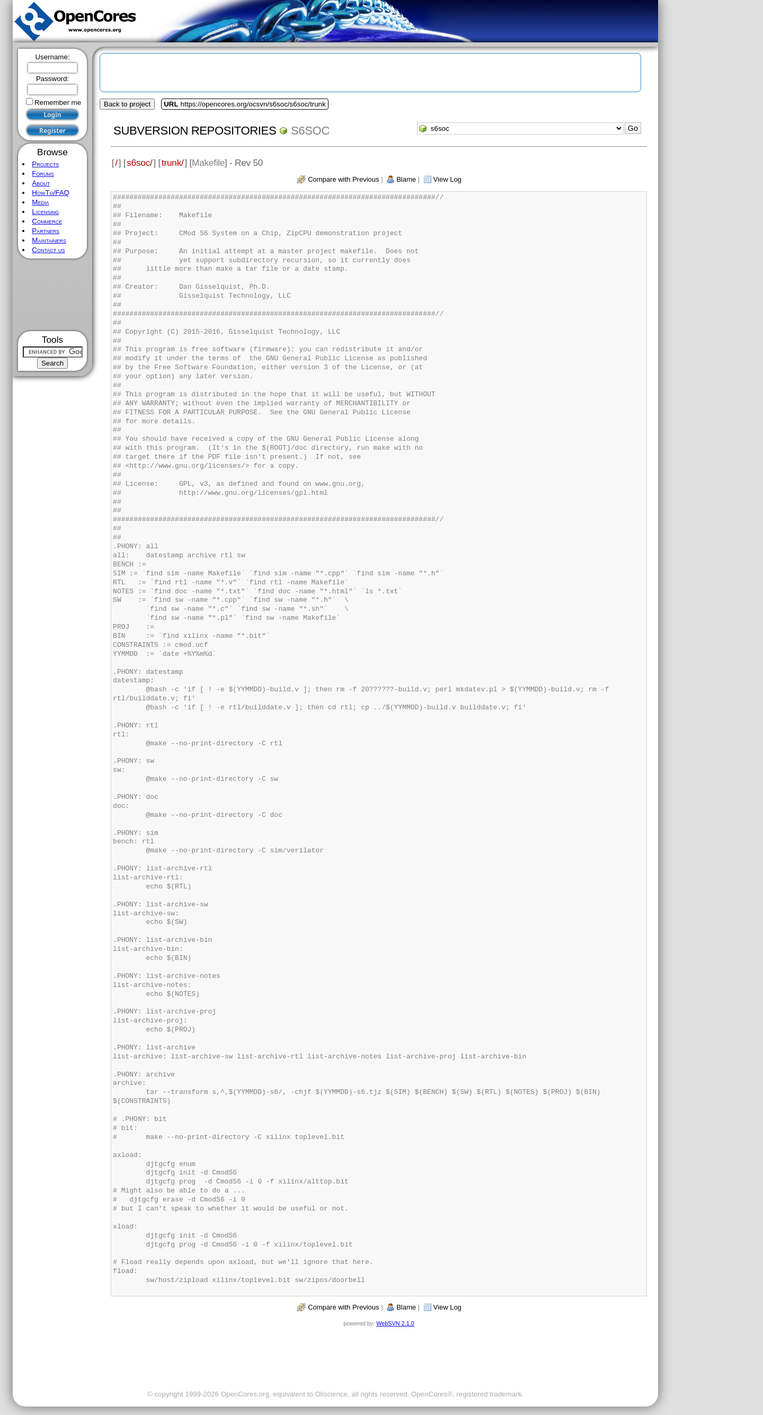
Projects (45, 164)
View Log (447, 179)
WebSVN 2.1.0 (395, 1323)
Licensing (45, 212)
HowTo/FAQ (50, 193)
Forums (43, 173)
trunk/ (172, 162)
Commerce (47, 221)
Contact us (48, 250)
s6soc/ (139, 162)
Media (40, 202)
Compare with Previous (343, 179)
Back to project (127, 104)
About (41, 183)
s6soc (310, 130)
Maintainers (49, 240)
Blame (406, 179)
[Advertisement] (53, 295)
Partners (45, 231)
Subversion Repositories (194, 130)
